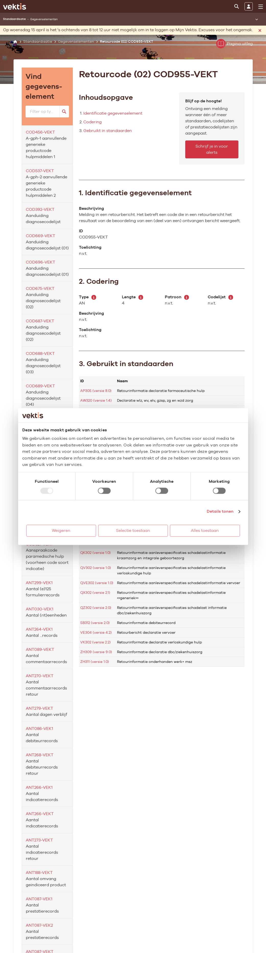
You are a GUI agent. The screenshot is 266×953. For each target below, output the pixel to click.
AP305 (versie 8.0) (95, 391)
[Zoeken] (236, 6)
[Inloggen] (249, 6)
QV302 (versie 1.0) (95, 568)
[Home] (15, 41)
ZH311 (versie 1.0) (94, 662)
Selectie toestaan (133, 530)
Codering (92, 121)
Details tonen (220, 511)
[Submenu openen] (256, 19)
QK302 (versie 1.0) (95, 553)
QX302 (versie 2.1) (95, 592)
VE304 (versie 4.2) (96, 632)
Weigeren (61, 530)
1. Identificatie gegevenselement (135, 193)
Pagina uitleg (234, 43)
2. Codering (99, 281)
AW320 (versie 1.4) (96, 400)
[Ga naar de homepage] (14, 6)
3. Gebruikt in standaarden (126, 363)
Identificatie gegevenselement (112, 113)
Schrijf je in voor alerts (211, 149)
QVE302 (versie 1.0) (96, 583)
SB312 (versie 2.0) (95, 623)
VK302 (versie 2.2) (95, 642)
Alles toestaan (205, 530)
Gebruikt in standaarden (107, 130)
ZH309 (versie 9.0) (96, 652)
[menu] (260, 6)
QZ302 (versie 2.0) (95, 608)
